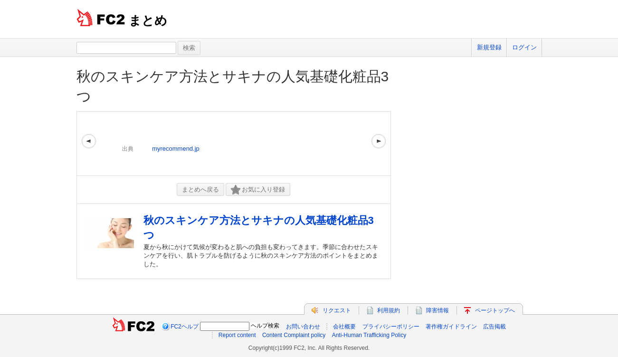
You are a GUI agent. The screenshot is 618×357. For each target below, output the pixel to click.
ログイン (524, 47)
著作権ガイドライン (451, 326)
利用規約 (388, 310)
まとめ (148, 20)
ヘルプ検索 (265, 325)
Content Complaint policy (293, 335)
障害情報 (437, 310)
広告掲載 (494, 326)
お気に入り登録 (258, 190)
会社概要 (344, 326)
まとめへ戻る (200, 189)
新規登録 (489, 47)
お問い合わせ (303, 326)
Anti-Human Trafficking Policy (369, 335)
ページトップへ (495, 310)
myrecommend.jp (176, 148)
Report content (237, 335)
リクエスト (337, 310)
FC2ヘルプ (185, 326)
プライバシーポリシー (390, 326)
